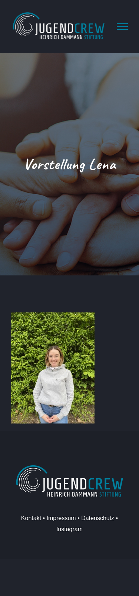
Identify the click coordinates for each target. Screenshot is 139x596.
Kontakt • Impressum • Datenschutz (67, 518)
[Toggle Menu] (122, 26)
